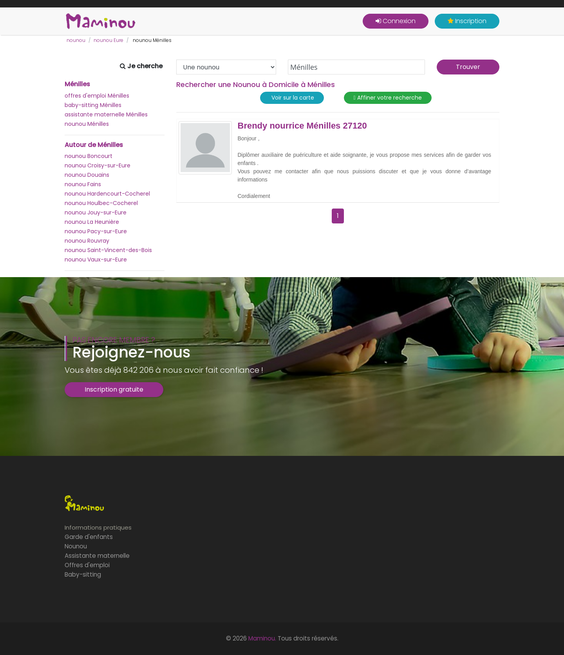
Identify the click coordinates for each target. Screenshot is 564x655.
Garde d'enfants (89, 537)
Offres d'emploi (87, 565)
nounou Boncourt (88, 156)
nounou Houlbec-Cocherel (101, 203)
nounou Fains (83, 184)
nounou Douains (87, 175)
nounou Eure (108, 40)
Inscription (467, 20)
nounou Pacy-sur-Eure (96, 231)
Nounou (76, 546)
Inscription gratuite (114, 389)
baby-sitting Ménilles (93, 105)
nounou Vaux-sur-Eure (96, 259)
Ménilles (77, 84)
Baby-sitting (83, 574)
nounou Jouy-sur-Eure (96, 212)
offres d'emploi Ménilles (97, 96)
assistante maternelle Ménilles (106, 114)
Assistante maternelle (97, 556)
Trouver (468, 66)
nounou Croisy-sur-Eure (97, 165)
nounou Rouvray (87, 241)
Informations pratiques (98, 527)
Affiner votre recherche (388, 98)
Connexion (396, 20)
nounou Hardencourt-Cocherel (107, 194)
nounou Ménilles (87, 124)
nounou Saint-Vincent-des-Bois (108, 250)
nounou (76, 40)
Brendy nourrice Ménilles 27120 (302, 126)
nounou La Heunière (92, 222)
